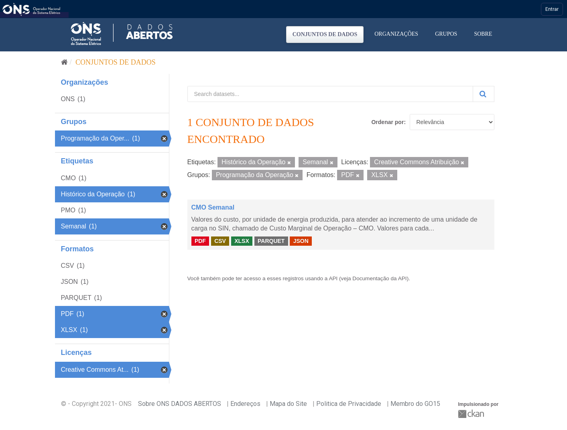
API (333, 278)
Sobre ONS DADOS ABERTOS (179, 404)
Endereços (245, 404)
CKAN (472, 414)
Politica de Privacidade (348, 404)
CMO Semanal (213, 207)
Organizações (396, 34)
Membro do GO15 (415, 404)
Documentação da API (379, 278)
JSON (301, 241)
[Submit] (483, 94)
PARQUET (271, 241)
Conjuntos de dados (325, 34)
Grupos (446, 34)
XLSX (241, 241)
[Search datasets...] (330, 94)
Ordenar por (387, 122)
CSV (220, 241)
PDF (200, 241)
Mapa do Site (288, 404)
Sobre (483, 34)
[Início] (64, 62)
